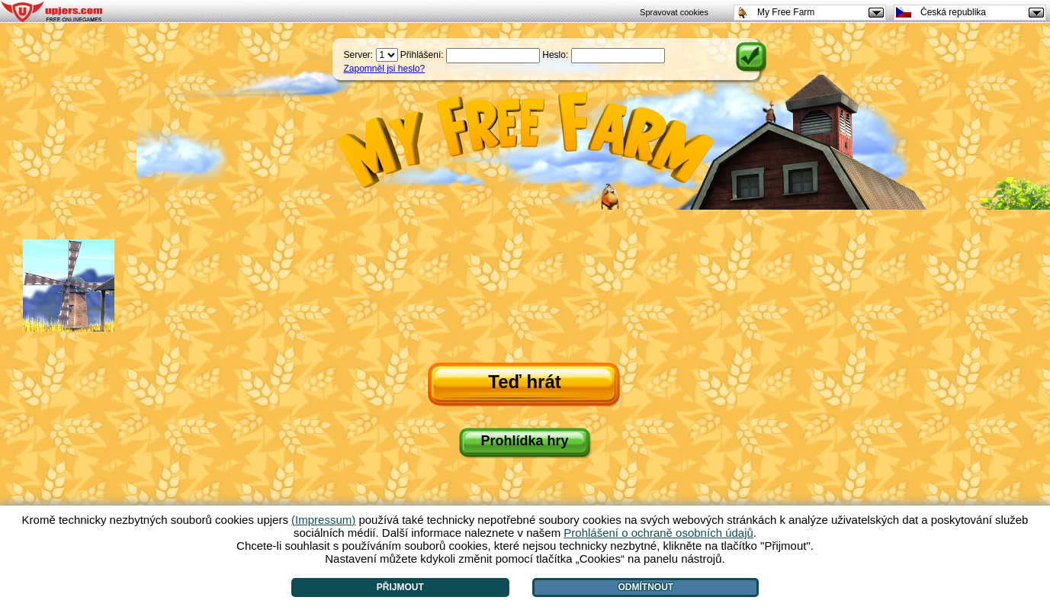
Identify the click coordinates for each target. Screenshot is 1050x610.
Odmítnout (646, 587)
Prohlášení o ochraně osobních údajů (658, 532)
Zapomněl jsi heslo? (384, 68)
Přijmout (400, 587)
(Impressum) (323, 519)
